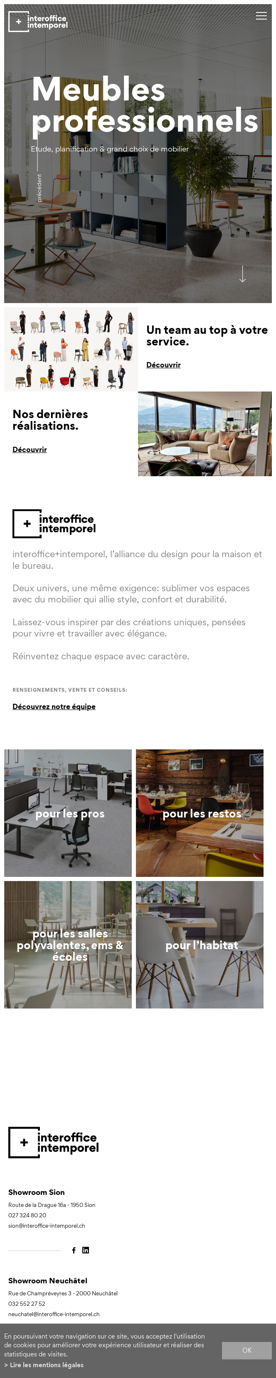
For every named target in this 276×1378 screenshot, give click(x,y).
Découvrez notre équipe (54, 706)
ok (246, 1350)
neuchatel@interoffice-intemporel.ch (54, 1314)
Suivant (38, 125)
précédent (39, 188)
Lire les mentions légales (47, 1365)
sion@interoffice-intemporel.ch (46, 1225)
